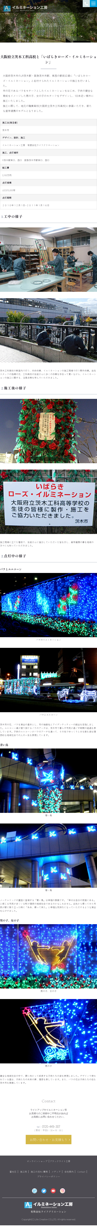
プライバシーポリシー (48, 1179)
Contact (81, 1174)
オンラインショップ (37, 1164)
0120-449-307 (48, 1129)
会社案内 (69, 1174)
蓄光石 (13, 1174)
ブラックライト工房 (60, 1164)
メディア (56, 1174)
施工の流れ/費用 (39, 1174)
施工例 (23, 1174)
